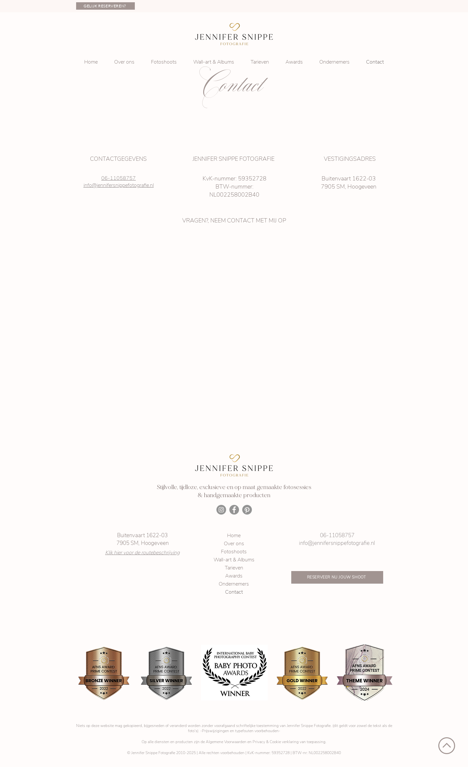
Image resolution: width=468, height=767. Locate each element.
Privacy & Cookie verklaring (276, 741)
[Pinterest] (247, 510)
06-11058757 (118, 178)
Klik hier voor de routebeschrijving (142, 552)
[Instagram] (221, 510)
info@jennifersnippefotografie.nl (119, 185)
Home (234, 535)
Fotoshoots (234, 551)
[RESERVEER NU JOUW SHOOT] (337, 577)
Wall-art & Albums (234, 559)
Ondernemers (234, 584)
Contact (234, 592)
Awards (234, 575)
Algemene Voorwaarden (226, 741)
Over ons (234, 543)
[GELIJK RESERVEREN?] (105, 6)
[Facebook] (234, 510)
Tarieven (234, 567)
